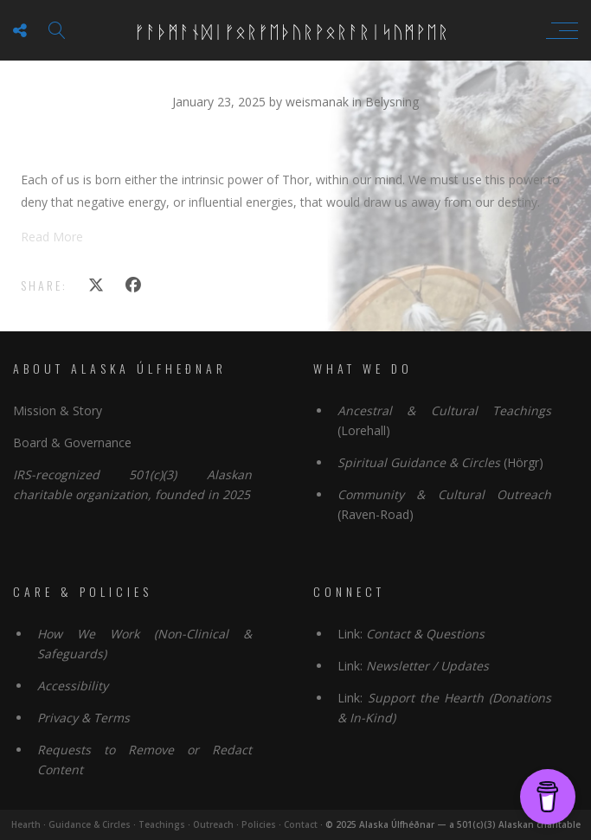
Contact (301, 824)
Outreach (213, 824)
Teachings (161, 824)
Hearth (26, 824)
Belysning (392, 101)
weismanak (319, 101)
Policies (258, 824)
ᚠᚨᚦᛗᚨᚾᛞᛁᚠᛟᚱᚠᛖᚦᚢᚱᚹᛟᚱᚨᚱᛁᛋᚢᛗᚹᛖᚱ (291, 30)
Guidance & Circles (89, 824)
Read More (52, 236)
